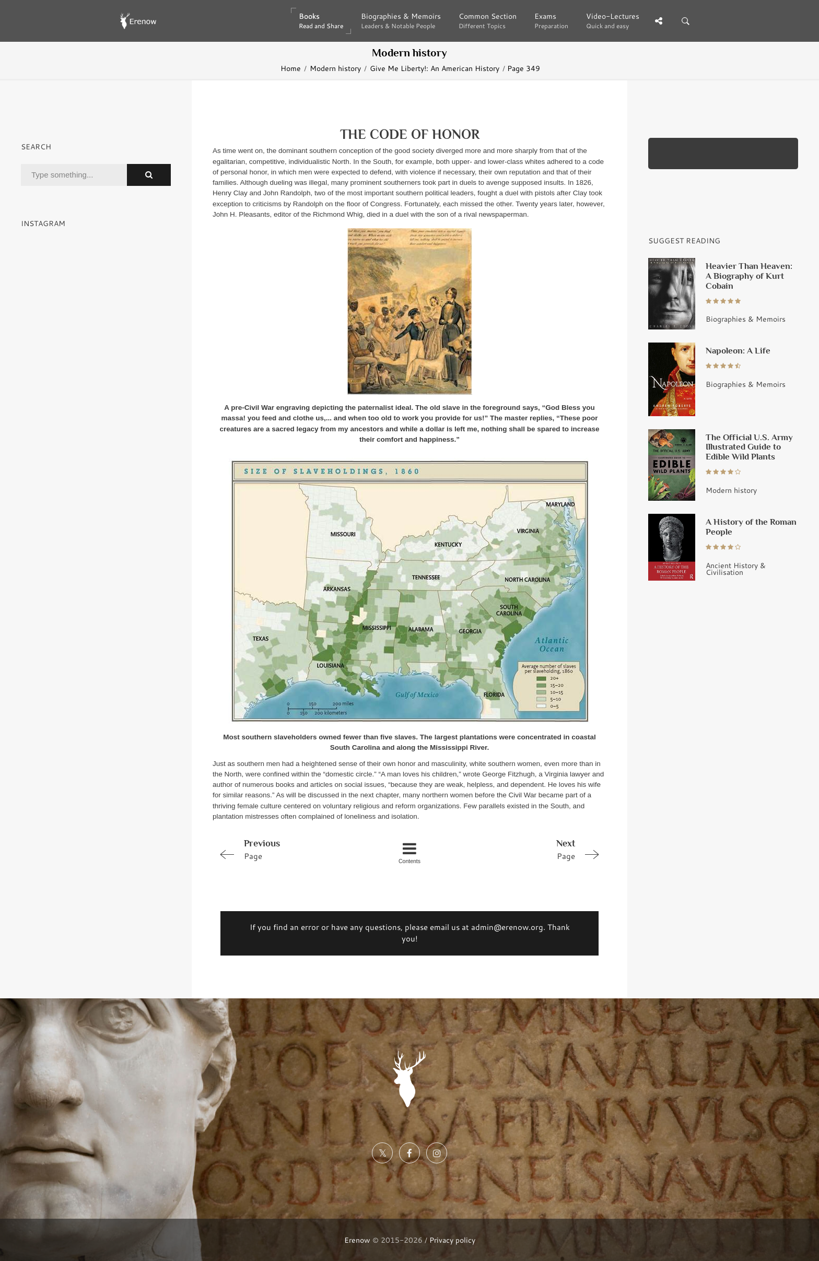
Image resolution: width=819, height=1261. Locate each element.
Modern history (335, 68)
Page (290, 849)
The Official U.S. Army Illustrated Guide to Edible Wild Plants (749, 447)
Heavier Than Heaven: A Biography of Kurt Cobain (749, 276)
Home (290, 68)
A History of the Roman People (751, 526)
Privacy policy (452, 1239)
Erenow (357, 1239)
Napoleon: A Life (738, 350)
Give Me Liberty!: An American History (434, 68)
